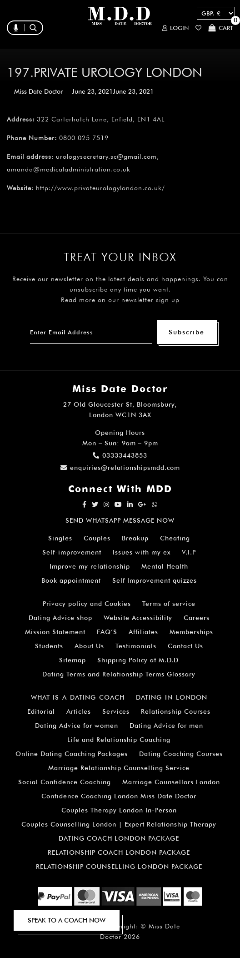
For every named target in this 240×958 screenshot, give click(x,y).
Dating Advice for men (166, 725)
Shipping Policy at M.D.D (138, 660)
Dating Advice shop (60, 617)
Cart (220, 28)
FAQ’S (107, 631)
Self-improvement (71, 552)
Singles (60, 538)
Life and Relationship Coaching (118, 739)
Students (49, 646)
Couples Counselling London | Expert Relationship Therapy (118, 824)
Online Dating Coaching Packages (71, 753)
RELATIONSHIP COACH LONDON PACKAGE (119, 852)
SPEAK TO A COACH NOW (66, 920)
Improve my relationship (90, 566)
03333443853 (120, 455)
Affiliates (143, 631)
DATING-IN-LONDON (171, 697)
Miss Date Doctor (38, 91)
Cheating (175, 538)
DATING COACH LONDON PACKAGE (119, 838)
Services (116, 711)
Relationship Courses (175, 711)
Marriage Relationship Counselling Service (119, 767)
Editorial (41, 711)
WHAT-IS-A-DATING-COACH (78, 697)
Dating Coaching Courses (181, 753)
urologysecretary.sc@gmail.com (106, 156)
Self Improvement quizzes (154, 580)
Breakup (135, 538)
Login (175, 28)
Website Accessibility (138, 617)
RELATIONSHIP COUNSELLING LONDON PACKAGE (119, 866)
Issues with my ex (141, 552)
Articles (78, 711)
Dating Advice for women (76, 725)
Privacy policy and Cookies (87, 603)
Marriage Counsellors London (171, 782)
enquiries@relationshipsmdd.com (120, 467)
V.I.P (189, 552)
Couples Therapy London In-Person (119, 810)
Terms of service (168, 603)
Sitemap (72, 660)
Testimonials (135, 646)
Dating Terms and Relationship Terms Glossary (118, 674)
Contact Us (185, 646)
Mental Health (164, 566)
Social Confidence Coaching (64, 782)
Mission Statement (55, 631)
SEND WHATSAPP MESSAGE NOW (120, 520)
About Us (89, 646)
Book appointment (71, 580)
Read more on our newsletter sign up (120, 299)
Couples (97, 538)
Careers (197, 617)
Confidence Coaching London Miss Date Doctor (118, 796)
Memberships (191, 631)
